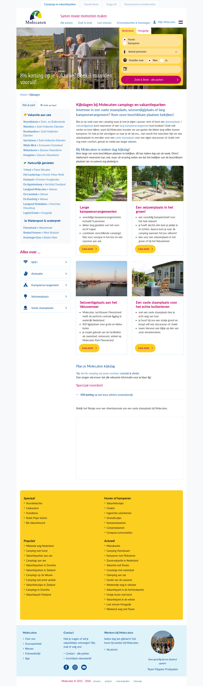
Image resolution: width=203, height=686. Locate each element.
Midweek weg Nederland (40, 545)
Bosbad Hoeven (41, 232)
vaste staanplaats (124, 137)
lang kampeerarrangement (134, 125)
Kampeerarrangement (40, 285)
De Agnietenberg (44, 184)
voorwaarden (122, 681)
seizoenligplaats (84, 125)
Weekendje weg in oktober (121, 584)
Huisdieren (32, 513)
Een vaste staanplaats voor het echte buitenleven (156, 304)
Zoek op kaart (48, 105)
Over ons (30, 638)
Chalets (111, 508)
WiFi (29, 262)
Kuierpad (41, 179)
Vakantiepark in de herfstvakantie (125, 589)
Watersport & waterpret (41, 221)
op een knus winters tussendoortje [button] (106, 394)
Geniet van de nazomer (119, 579)
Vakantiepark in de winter (121, 599)
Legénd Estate (37, 212)
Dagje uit (111, 4)
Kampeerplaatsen (116, 522)
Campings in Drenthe (38, 589)
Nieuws (29, 648)
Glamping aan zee (116, 575)
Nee (155, 60)
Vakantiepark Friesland (38, 594)
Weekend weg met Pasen (121, 609)
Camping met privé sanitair (41, 579)
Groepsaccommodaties (119, 532)
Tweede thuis (91, 4)
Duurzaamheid (33, 643)
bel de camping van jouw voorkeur (100, 373)
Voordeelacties (34, 503)
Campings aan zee (36, 560)
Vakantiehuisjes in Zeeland (40, 584)
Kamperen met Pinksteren (121, 555)
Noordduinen (44, 121)
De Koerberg (35, 199)
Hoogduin (41, 155)
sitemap (138, 681)
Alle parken (66, 22)
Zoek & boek (85, 22)
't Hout (36, 169)
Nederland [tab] (128, 30)
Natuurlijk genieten (38, 163)
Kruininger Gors (40, 237)
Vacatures (112, 649)
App (27, 658)
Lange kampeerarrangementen (98, 209)
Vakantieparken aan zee (39, 555)
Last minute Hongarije (119, 604)
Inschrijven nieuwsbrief (78, 658)
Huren (131, 39)
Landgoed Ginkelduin (41, 205)
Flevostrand (37, 227)
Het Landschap (43, 174)
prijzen (108, 681)
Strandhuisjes (114, 517)
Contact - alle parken (77, 653)
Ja (166, 60)
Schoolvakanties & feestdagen (133, 22)
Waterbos (43, 126)
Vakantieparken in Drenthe (41, 565)
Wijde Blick (43, 145)
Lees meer (87, 248)
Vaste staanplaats (38, 307)
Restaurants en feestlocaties (139, 4)
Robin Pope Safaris (36, 517)
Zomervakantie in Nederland (122, 560)
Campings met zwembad (120, 570)
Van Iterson (44, 140)
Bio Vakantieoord (35, 522)
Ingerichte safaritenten (119, 513)
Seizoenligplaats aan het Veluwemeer (98, 304)
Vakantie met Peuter (118, 565)
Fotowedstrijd (32, 653)
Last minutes (104, 22)
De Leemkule (35, 194)
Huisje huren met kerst (119, 594)
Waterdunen (42, 150)
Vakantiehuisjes (115, 503)
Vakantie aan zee (37, 115)
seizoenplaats (172, 121)
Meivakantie (113, 545)
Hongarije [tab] (143, 30)
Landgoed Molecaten (40, 189)
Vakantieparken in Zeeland (40, 570)
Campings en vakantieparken (60, 4)
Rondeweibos (40, 133)
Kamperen (132, 43)
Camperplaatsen (115, 527)
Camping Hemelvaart (118, 550)
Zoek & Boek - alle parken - (149, 79)
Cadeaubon (32, 508)
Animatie (32, 273)
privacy (97, 681)
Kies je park (28, 105)
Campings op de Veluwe (39, 575)
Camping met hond (36, 550)
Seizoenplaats (35, 296)
